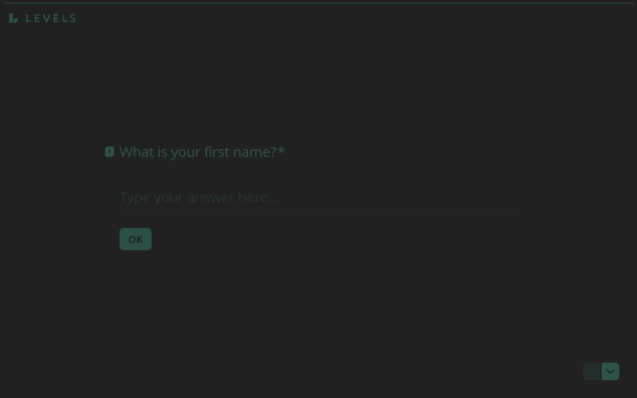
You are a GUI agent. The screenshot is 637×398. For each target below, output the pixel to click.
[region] (108, 355)
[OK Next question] (135, 239)
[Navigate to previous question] (592, 371)
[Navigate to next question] (610, 371)
